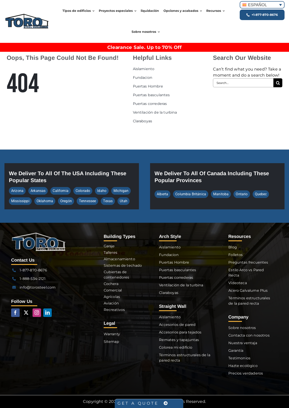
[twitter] (26, 312)
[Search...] (243, 82)
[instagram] (37, 312)
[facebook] (15, 312)
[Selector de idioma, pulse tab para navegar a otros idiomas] (262, 4)
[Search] (277, 82)
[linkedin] (47, 312)
